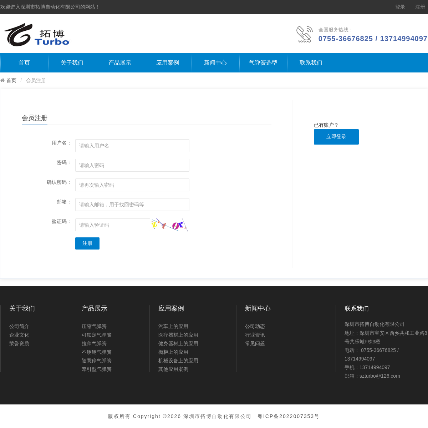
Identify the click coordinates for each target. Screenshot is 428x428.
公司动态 (255, 326)
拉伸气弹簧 (94, 343)
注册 (420, 7)
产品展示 (119, 63)
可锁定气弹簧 (97, 335)
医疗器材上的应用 (178, 335)
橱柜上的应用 (173, 352)
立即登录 (336, 136)
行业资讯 (255, 335)
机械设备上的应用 (178, 360)
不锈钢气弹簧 (97, 352)
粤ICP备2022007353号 (289, 416)
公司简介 (19, 326)
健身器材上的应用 (178, 343)
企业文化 (19, 335)
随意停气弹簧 (97, 360)
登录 (400, 7)
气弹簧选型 (263, 63)
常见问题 (255, 343)
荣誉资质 (19, 343)
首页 (24, 63)
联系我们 (311, 63)
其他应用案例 (173, 369)
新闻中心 (215, 63)
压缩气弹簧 (94, 326)
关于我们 (72, 63)
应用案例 (167, 63)
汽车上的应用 (173, 326)
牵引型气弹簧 (97, 369)
